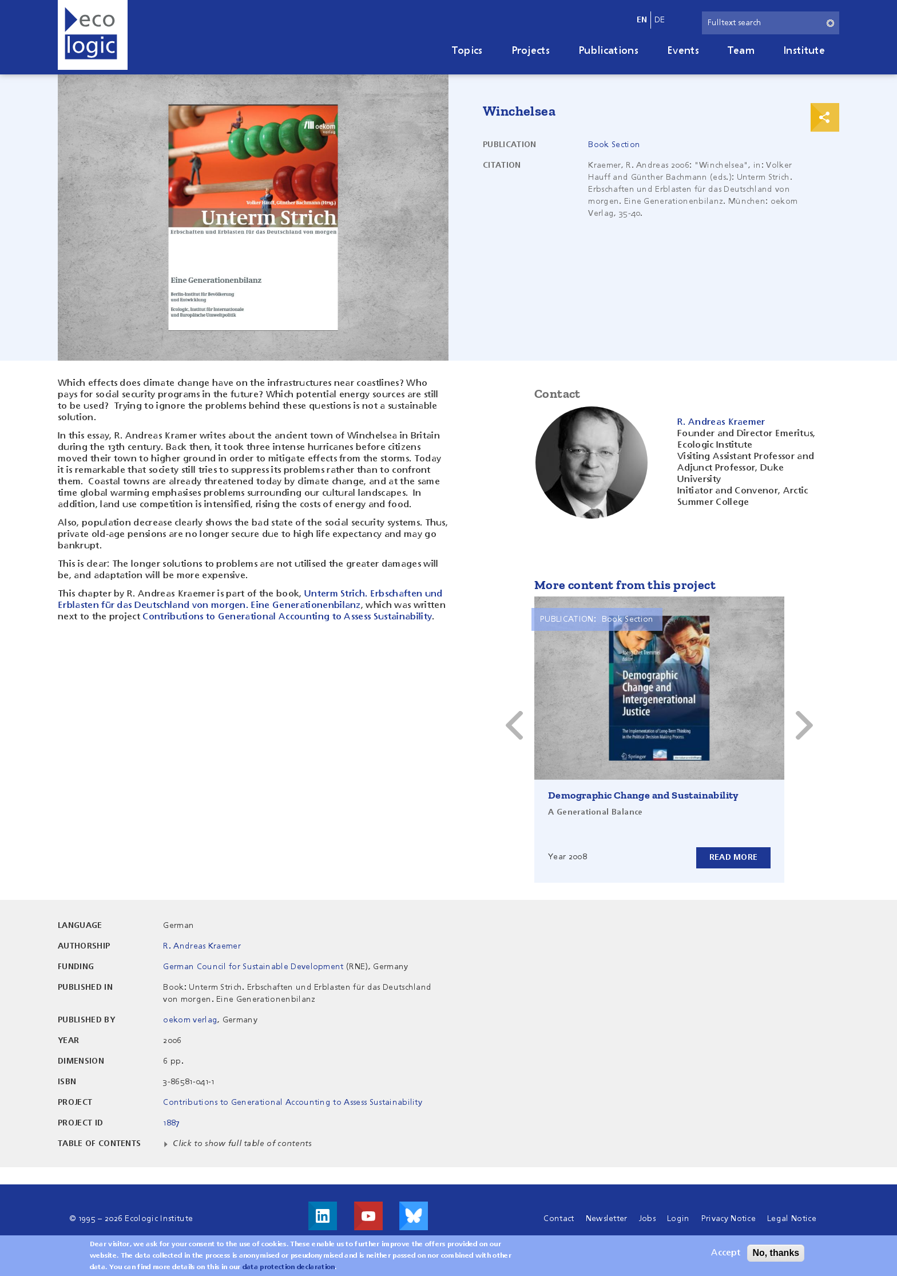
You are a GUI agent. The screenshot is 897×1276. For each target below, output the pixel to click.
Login (678, 1219)
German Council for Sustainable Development (253, 967)
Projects (530, 51)
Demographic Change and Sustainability (643, 795)
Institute (804, 51)
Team (741, 51)
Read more (733, 858)
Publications (608, 51)
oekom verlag (190, 1020)
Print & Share (825, 117)
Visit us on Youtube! (368, 1216)
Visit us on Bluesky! (413, 1216)
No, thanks (775, 1253)
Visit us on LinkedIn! (322, 1216)
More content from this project (625, 584)
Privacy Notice (728, 1219)
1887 (171, 1123)
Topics (467, 51)
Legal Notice (791, 1219)
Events (683, 51)
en (642, 20)
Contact (558, 1219)
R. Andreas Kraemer (202, 946)
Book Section (614, 145)
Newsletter (607, 1219)
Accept (725, 1253)
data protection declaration (289, 1267)
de (659, 20)
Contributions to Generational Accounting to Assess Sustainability (287, 617)
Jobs (647, 1219)
